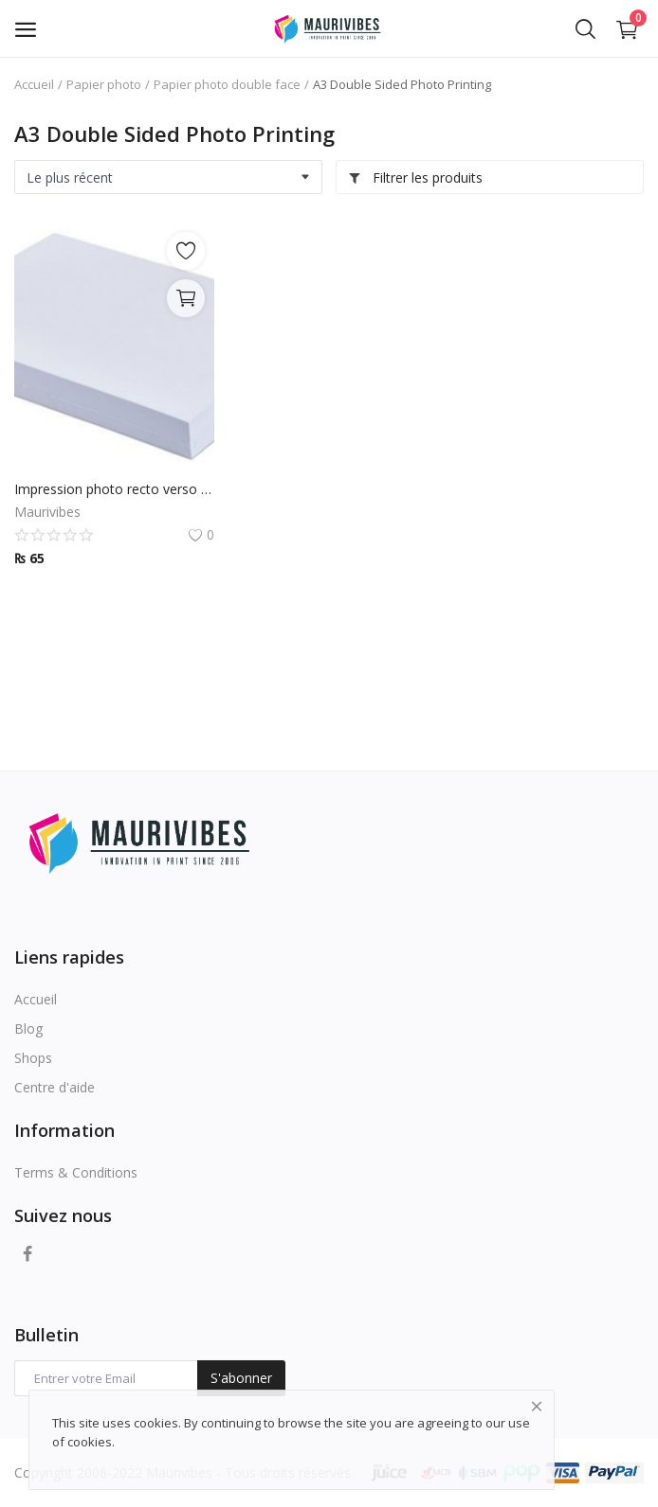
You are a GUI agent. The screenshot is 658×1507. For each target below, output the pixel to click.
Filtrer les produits (415, 177)
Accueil (34, 84)
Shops (33, 1058)
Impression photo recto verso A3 (114, 489)
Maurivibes (47, 512)
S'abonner (241, 1378)
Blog (28, 1028)
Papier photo (103, 84)
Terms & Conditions (75, 1172)
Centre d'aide (54, 1087)
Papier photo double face (227, 84)
